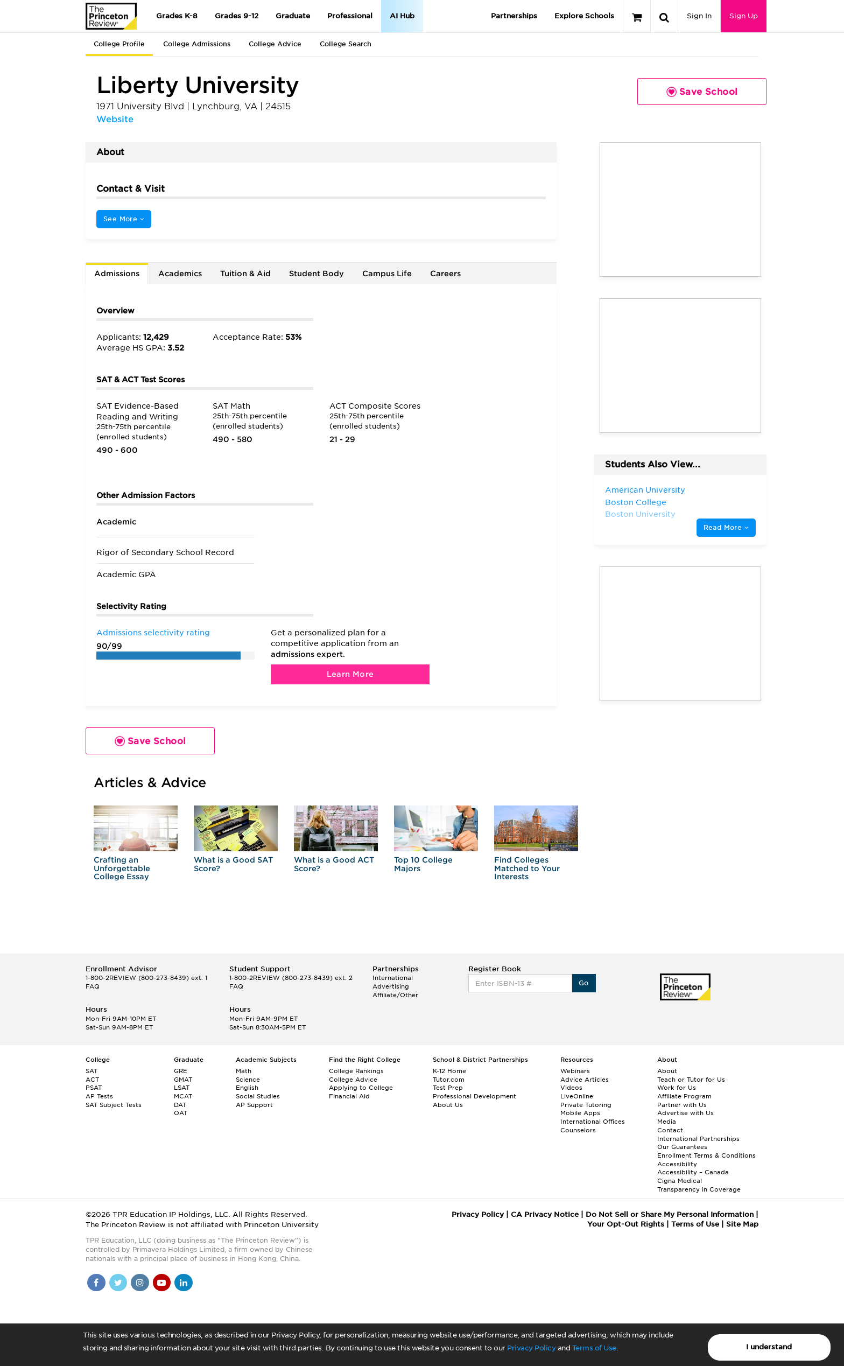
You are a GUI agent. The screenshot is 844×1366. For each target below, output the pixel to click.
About (667, 1071)
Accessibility (677, 1164)
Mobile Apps (580, 1113)
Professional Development (474, 1096)
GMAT (183, 1079)
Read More (726, 527)
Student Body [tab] (316, 273)
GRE (180, 1071)
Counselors (578, 1130)
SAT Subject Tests (114, 1105)
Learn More (350, 674)
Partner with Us (682, 1105)
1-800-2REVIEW (146, 978)
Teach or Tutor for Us (691, 1079)
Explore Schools (584, 16)
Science (248, 1079)
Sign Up (743, 16)
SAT (91, 1071)
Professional (349, 16)
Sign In (699, 16)
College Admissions (196, 44)
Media (666, 1121)
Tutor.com (449, 1079)
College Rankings (356, 1071)
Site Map (742, 1224)
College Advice (275, 44)
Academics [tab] (180, 273)
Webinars (575, 1071)
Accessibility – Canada (693, 1172)
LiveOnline (576, 1096)
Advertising (390, 986)
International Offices (592, 1121)
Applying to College (361, 1087)
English (247, 1087)
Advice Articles (584, 1079)
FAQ (93, 986)
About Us (448, 1105)
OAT (180, 1113)
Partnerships (514, 16)
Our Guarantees (682, 1147)
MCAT (183, 1096)
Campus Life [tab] (387, 273)
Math (243, 1071)
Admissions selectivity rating (153, 632)
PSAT (94, 1087)
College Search (345, 44)
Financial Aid (349, 1096)
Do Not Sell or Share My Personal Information (670, 1214)
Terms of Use (594, 1348)
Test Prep (448, 1087)
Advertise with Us (685, 1113)
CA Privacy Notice (545, 1214)
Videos (571, 1087)
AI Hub (402, 16)
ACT (92, 1079)
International (392, 978)
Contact (670, 1130)
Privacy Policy (531, 1348)
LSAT (181, 1087)
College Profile (119, 44)
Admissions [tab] (116, 273)
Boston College (635, 502)
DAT (180, 1105)
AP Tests (99, 1096)
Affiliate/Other (395, 995)
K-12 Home (449, 1071)
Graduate (293, 16)
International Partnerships (698, 1139)
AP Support (254, 1105)
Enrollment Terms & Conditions (706, 1155)
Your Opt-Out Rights (625, 1224)
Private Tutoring (585, 1105)
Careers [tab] (445, 273)
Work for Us (676, 1087)
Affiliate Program (684, 1096)
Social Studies (258, 1096)
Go (584, 983)
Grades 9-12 (236, 16)
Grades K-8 (177, 16)
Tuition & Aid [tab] (245, 273)
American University (645, 490)
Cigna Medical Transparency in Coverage (699, 1185)
